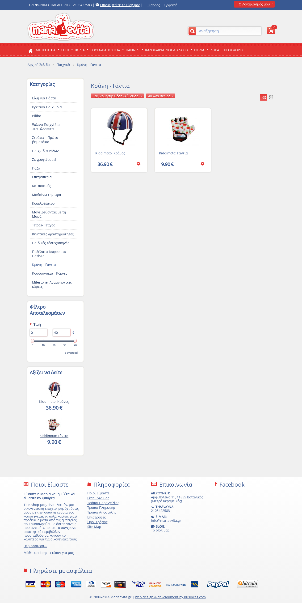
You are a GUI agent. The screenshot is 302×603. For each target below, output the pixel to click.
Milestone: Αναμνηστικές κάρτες (52, 284)
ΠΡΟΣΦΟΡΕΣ (233, 50)
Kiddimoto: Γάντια (173, 153)
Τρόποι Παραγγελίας (103, 503)
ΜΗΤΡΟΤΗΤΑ (45, 50)
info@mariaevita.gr (166, 520)
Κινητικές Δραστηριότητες (53, 234)
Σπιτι (65, 50)
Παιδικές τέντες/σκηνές (50, 243)
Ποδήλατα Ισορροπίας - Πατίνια (50, 253)
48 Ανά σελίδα (161, 96)
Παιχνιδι (132, 50)
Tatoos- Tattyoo (43, 225)
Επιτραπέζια (42, 177)
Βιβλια (199, 50)
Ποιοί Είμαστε (98, 493)
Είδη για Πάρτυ (44, 98)
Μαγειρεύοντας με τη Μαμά (49, 214)
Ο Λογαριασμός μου (254, 4)
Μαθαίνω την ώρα (46, 194)
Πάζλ (36, 168)
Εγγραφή (170, 5)
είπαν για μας (63, 552)
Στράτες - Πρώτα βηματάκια (45, 139)
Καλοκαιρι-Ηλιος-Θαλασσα (167, 50)
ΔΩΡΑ (215, 50)
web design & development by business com (170, 597)
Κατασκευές (41, 185)
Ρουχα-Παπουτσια (105, 50)
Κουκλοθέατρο (43, 203)
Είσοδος (153, 5)
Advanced (71, 352)
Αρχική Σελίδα (39, 64)
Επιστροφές (96, 517)
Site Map (94, 526)
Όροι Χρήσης (97, 522)
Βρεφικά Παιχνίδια (47, 107)
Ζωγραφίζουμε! (44, 159)
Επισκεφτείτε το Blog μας (120, 5)
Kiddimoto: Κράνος (110, 153)
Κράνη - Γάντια (44, 264)
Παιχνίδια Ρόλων (45, 151)
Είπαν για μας (98, 498)
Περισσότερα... (35, 546)
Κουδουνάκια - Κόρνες (49, 273)
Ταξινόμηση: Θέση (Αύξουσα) (118, 96)
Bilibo (36, 116)
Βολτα (80, 50)
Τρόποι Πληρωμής (101, 507)
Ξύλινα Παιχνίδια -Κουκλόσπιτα (46, 126)
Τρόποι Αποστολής (101, 512)
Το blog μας (160, 530)
